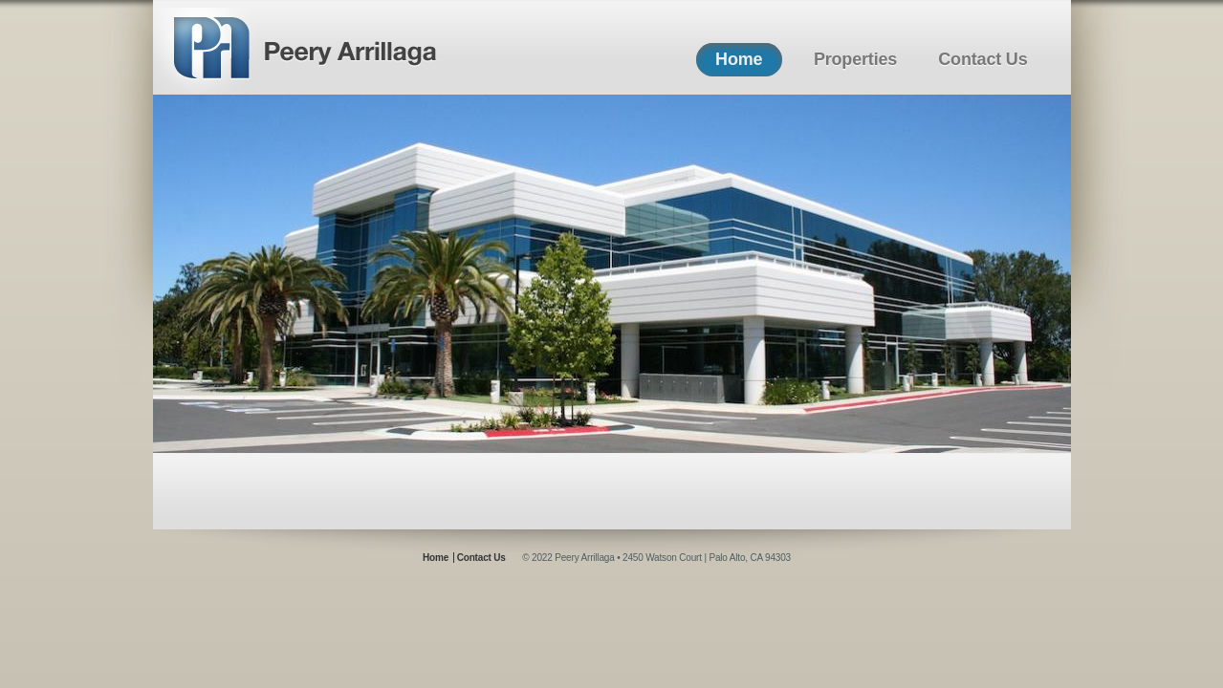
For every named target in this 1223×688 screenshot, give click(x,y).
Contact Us (982, 59)
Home (738, 59)
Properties (855, 59)
